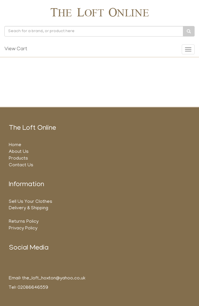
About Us (19, 152)
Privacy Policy (23, 228)
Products (18, 158)
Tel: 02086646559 (28, 288)
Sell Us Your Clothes (30, 202)
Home (15, 145)
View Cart (15, 49)
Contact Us (21, 165)
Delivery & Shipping (28, 208)
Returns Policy (24, 221)
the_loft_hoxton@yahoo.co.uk (53, 278)
